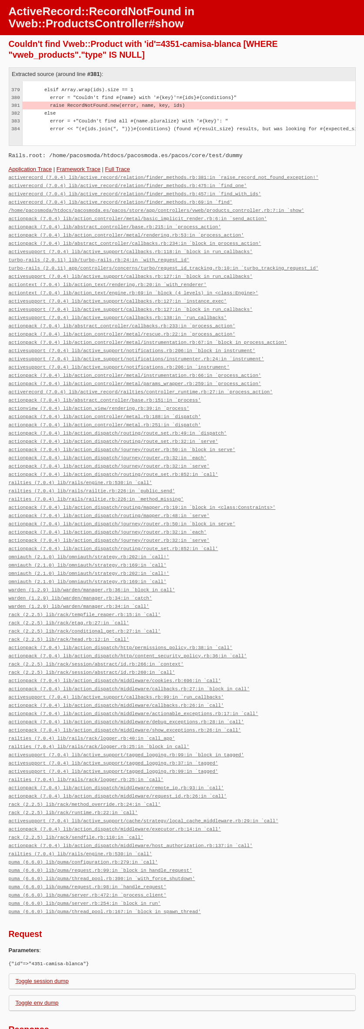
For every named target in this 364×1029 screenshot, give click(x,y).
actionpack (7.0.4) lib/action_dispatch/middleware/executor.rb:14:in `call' (115, 794)
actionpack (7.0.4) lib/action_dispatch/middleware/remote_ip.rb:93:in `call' (116, 755)
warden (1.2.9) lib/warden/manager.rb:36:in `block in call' (92, 567)
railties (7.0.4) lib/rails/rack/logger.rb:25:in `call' (86, 747)
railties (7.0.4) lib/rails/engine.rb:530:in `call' (80, 466)
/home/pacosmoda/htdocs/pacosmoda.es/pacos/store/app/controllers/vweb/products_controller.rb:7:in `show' (156, 208)
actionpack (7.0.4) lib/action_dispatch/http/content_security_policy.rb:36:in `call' (128, 630)
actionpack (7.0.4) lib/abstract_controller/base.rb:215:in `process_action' (115, 224)
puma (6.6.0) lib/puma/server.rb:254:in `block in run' (85, 864)
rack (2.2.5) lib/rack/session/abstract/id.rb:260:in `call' (92, 646)
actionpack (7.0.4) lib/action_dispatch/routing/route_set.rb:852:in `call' (113, 458)
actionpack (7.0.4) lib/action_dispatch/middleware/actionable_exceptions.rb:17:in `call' (133, 685)
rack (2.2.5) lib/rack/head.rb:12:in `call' (69, 614)
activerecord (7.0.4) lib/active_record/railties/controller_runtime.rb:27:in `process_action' (141, 380)
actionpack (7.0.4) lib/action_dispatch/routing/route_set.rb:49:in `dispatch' (118, 419)
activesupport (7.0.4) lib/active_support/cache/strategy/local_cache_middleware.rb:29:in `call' (143, 786)
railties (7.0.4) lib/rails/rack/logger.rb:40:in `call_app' (92, 708)
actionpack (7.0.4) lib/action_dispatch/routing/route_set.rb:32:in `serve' (113, 427)
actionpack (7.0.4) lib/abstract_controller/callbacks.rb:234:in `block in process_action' (135, 239)
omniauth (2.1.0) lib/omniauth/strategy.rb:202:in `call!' (89, 536)
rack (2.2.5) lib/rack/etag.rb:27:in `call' (69, 599)
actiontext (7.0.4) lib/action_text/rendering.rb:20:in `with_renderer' (108, 278)
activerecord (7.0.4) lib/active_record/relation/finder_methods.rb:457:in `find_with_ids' (135, 192)
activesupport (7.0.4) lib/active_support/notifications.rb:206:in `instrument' (119, 356)
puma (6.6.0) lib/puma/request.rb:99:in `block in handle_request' (100, 833)
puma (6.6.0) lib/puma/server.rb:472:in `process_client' (88, 857)
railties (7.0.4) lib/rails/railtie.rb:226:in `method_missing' (96, 481)
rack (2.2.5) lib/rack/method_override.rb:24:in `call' (85, 771)
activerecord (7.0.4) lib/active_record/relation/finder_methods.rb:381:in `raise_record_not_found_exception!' (164, 177)
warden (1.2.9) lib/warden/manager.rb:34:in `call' (79, 583)
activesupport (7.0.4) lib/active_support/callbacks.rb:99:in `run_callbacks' (116, 669)
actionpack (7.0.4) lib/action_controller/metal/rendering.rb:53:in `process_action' (126, 231)
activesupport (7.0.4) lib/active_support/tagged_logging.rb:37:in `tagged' (113, 732)
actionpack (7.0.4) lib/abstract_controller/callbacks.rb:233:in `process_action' (122, 317)
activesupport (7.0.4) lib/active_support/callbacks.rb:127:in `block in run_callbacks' (131, 270)
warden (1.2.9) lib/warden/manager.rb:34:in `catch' (80, 575)
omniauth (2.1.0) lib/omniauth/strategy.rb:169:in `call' (88, 544)
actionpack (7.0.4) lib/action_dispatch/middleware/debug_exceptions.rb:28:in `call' (126, 692)
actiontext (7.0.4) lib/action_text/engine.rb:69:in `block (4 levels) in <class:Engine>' (133, 286)
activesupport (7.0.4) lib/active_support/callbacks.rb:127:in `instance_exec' (118, 294)
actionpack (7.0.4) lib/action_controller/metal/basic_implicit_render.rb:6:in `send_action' (138, 216)
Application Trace (30, 169)
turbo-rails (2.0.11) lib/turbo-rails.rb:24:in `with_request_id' (99, 255)
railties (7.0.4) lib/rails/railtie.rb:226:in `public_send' (92, 474)
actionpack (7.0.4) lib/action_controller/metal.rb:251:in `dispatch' (105, 411)
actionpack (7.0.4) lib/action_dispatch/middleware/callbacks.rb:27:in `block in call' (129, 661)
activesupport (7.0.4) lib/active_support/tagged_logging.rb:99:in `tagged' (113, 739)
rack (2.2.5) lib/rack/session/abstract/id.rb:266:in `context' (96, 638)
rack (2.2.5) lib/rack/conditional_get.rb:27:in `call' (85, 607)
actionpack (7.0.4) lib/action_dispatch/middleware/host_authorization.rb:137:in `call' (131, 810)
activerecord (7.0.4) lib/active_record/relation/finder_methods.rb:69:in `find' (121, 200)
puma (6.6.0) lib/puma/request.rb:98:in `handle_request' (88, 849)
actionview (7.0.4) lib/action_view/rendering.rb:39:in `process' (99, 395)
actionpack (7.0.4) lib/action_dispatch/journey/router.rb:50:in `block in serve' (122, 435)
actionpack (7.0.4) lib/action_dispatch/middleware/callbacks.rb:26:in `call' (116, 677)
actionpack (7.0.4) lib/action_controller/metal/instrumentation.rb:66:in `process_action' (135, 364)
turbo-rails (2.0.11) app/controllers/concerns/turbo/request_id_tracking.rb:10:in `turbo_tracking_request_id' (164, 263)
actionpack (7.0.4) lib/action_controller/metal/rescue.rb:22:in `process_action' (122, 325)
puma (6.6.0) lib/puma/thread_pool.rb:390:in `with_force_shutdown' (102, 841)
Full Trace (117, 169)
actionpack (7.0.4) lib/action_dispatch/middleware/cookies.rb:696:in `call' (115, 653)
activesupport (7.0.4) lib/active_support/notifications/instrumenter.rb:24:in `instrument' (136, 349)
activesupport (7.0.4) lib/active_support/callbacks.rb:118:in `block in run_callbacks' (131, 247)
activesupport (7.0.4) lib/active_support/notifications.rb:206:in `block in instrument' (132, 341)
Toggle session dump (42, 942)
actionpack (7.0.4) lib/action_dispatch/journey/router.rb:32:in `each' (108, 442)
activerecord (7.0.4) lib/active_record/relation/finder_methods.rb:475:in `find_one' (128, 184)
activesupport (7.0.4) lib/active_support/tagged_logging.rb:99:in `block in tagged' (126, 724)
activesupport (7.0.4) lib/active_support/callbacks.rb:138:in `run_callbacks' (118, 310)
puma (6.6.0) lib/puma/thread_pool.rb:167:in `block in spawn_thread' (105, 872)
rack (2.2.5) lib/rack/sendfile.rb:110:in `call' (76, 802)
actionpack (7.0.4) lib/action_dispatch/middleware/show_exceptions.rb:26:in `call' (125, 700)
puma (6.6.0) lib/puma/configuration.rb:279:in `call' (83, 825)
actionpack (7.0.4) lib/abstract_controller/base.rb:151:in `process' (105, 388)
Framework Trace (78, 169)
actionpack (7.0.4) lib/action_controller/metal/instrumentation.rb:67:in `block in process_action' (148, 333)
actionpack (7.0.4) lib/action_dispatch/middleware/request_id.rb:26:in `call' (118, 763)
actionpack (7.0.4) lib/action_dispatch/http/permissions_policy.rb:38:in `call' (121, 622)
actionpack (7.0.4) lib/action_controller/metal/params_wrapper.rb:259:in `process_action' (135, 372)
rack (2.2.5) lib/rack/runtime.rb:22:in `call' (73, 778)
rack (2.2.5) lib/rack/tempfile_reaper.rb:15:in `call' (85, 591)
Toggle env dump (37, 963)
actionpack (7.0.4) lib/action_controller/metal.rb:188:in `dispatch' (105, 403)
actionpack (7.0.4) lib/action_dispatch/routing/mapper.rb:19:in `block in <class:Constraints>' (142, 489)
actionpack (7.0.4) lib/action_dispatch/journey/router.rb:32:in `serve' (109, 450)
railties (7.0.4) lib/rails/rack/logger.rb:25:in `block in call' (99, 716)
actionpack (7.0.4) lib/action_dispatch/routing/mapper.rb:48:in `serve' (109, 497)
